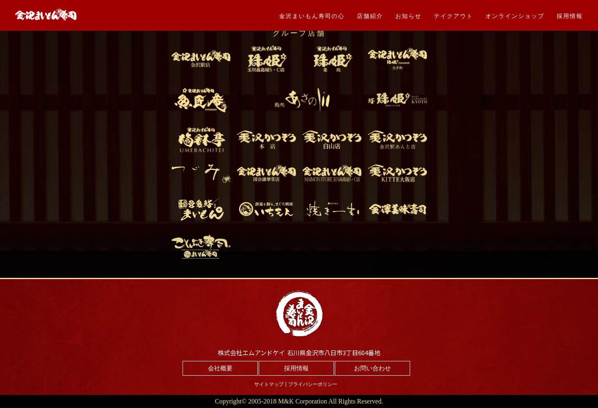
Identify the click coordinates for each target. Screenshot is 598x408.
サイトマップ (269, 384)
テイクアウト (453, 16)
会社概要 (220, 368)
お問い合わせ (372, 368)
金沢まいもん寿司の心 (312, 16)
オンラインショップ (514, 16)
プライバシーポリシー (312, 384)
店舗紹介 (370, 16)
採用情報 (570, 16)
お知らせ (408, 16)
